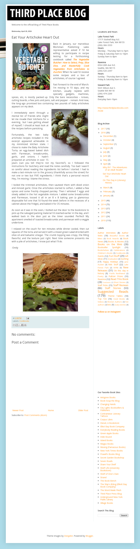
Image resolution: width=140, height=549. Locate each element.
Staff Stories (113, 288)
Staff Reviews (120, 285)
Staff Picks (103, 285)
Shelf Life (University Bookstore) (109, 469)
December (108, 136)
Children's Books (105, 253)
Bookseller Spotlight (109, 247)
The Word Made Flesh (110, 490)
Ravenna (102, 279)
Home (51, 410)
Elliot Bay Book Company (112, 426)
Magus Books (106, 443)
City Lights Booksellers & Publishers (112, 409)
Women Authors (114, 302)
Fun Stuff (114, 256)
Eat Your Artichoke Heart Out (114, 175)
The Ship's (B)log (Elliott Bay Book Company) (113, 485)
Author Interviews (107, 232)
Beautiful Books (117, 235)
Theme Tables (115, 295)
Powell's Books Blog (110, 454)
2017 (103, 128)
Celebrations (119, 250)
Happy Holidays (110, 261)
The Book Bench (108, 480)
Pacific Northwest (117, 273)
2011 (103, 216)
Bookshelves (103, 250)
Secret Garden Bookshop (112, 457)
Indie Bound (106, 436)
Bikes (100, 238)
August (106, 148)
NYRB (116, 267)
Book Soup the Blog (109, 400)
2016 (103, 132)
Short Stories (120, 282)
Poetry (100, 276)
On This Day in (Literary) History (114, 181)
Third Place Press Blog (111, 493)
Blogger (89, 535)
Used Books (119, 299)
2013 (103, 208)
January (107, 195)
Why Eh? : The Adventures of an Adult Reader (115, 168)
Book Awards (113, 238)
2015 (103, 200)
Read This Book (119, 279)
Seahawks (107, 282)
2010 (103, 220)
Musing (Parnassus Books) (113, 447)
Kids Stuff (113, 264)
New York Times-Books (111, 450)
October (107, 140)
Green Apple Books (109, 433)
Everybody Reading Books (112, 429)
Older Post (83, 410)
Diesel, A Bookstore (109, 423)
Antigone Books (108, 397)
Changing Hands (108, 404)
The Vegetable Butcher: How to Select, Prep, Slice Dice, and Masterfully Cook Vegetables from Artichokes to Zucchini (71, 66)
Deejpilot (68, 535)
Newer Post (18, 410)
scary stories (120, 305)
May (105, 160)
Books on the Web (110, 244)
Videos (101, 302)
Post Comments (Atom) (35, 415)
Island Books (106, 440)
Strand (103, 477)
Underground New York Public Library (111, 498)
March (106, 187)
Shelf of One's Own (109, 474)
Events (101, 256)
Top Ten (102, 298)
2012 (103, 212)
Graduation (113, 259)
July (105, 152)
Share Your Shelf (108, 464)
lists (109, 304)
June (105, 155)
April (105, 163)
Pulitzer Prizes (116, 276)
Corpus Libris (106, 419)
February (107, 191)
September (108, 144)
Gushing (124, 258)
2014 (103, 204)
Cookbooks (24, 321)
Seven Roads (106, 461)
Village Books (106, 503)
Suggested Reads (113, 291)
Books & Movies (116, 241)
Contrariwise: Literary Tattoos (110, 415)
